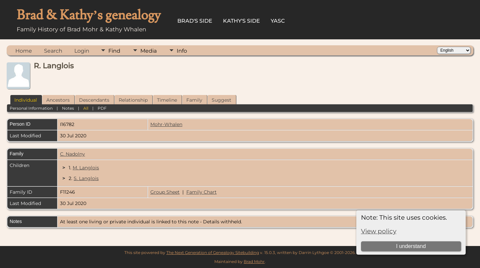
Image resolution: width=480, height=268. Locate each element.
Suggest (221, 100)
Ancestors (58, 100)
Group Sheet (165, 192)
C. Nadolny (72, 154)
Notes (68, 108)
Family (194, 100)
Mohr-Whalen (166, 124)
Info (182, 51)
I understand (411, 246)
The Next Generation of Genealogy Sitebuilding (212, 252)
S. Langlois (86, 178)
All (85, 108)
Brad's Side (194, 21)
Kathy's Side (241, 21)
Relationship (133, 100)
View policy (378, 231)
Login (81, 51)
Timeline (167, 100)
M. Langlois (86, 168)
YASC (278, 21)
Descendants (94, 100)
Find (114, 51)
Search (53, 51)
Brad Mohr (254, 261)
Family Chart (201, 192)
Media (148, 51)
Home (23, 51)
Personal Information (31, 108)
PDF (102, 108)
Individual (25, 100)
